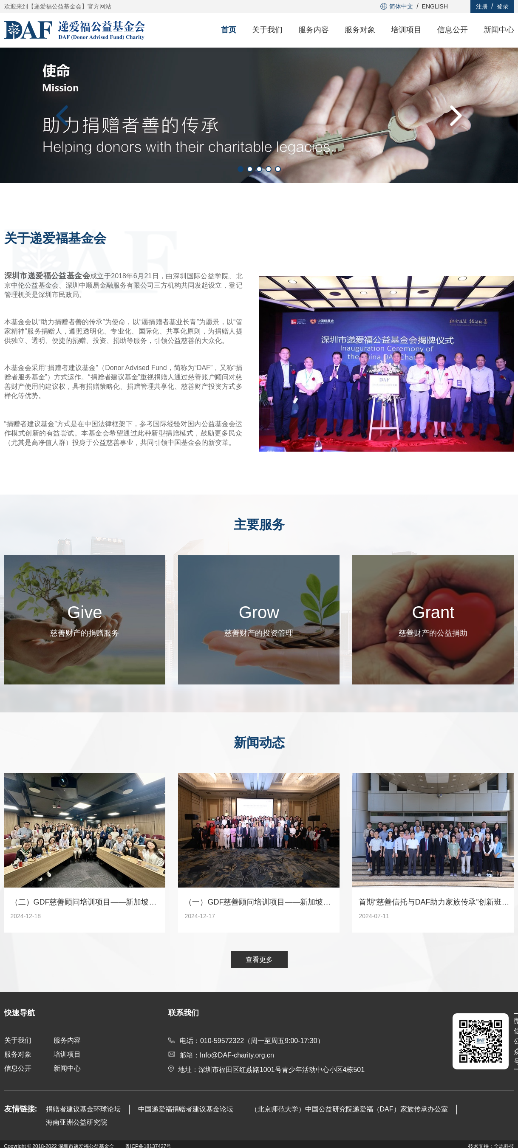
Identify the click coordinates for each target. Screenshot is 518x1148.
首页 (228, 29)
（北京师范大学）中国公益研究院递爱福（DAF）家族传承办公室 (349, 1109)
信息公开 (452, 29)
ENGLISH (435, 6)
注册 (482, 6)
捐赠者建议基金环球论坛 (83, 1109)
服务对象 (360, 29)
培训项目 (406, 29)
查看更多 (259, 959)
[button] (62, 115)
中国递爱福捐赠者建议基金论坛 (185, 1109)
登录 (503, 6)
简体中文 (396, 6)
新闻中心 (499, 29)
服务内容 (313, 29)
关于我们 (267, 29)
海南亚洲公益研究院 (76, 1122)
